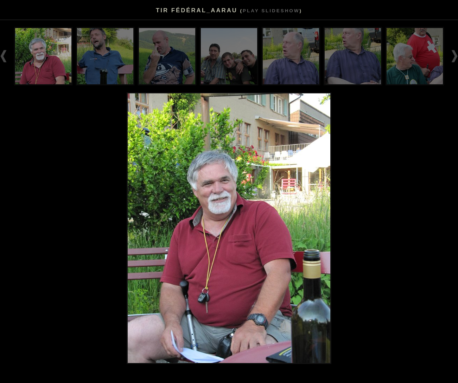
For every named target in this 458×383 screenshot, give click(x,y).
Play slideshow (271, 10)
